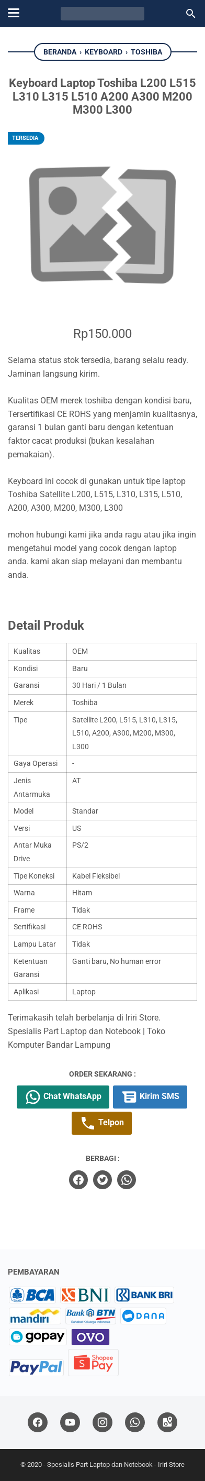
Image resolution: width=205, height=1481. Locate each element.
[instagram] (102, 1422)
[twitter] (102, 1179)
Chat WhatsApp (63, 1097)
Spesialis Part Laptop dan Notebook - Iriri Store (116, 1464)
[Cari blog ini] (191, 13)
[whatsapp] (126, 1179)
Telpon (101, 1123)
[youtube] (70, 1422)
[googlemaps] (167, 1422)
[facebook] (78, 1179)
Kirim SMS (150, 1097)
